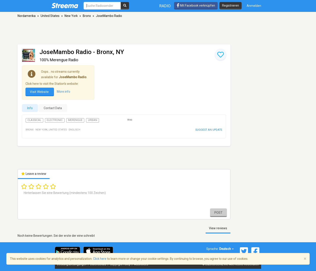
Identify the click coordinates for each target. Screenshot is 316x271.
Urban (92, 120)
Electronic (55, 120)
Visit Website (40, 92)
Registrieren (230, 5)
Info (30, 108)
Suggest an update (208, 129)
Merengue (75, 120)
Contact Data (53, 108)
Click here (99, 258)
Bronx (87, 16)
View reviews (218, 228)
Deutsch (226, 249)
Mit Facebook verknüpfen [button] (196, 5)
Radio (165, 6)
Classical (34, 120)
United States (50, 16)
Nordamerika (27, 16)
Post (218, 213)
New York (71, 16)
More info (63, 91)
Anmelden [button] (254, 5)
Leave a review (33, 173)
